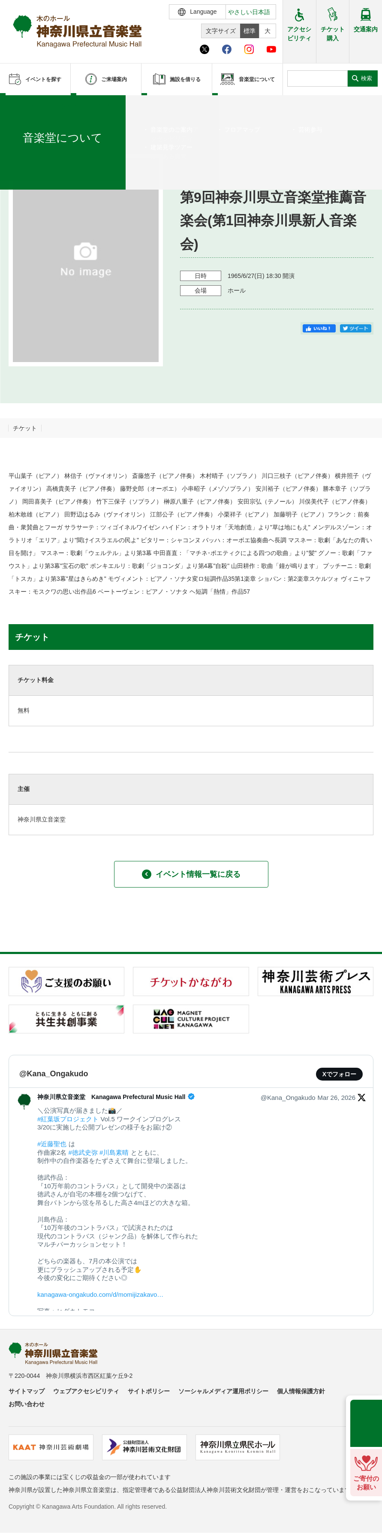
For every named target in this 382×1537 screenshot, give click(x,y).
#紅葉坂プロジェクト (68, 1119)
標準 (250, 30)
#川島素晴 (114, 1152)
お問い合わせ (27, 1404)
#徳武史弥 (83, 1152)
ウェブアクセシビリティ (86, 1391)
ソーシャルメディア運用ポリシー (223, 1391)
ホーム (20, 106)
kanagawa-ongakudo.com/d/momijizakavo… (100, 1294)
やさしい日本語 (249, 12)
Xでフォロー (339, 1074)
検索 (366, 78)
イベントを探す (54, 106)
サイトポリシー (149, 1391)
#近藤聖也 (51, 1143)
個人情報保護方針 (301, 1391)
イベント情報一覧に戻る (191, 874)
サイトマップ (27, 1391)
